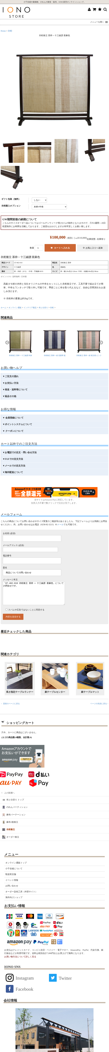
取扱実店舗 (10, 880)
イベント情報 (11, 886)
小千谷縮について (13, 874)
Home (3, 31)
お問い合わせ (11, 891)
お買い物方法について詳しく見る (20, 962)
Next (101, 342)
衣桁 (10, 31)
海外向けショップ (13, 903)
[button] (97, 22)
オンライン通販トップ (16, 868)
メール (60, 524)
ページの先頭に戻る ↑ (99, 709)
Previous (7, 342)
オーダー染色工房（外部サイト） (21, 897)
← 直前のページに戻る (10, 709)
